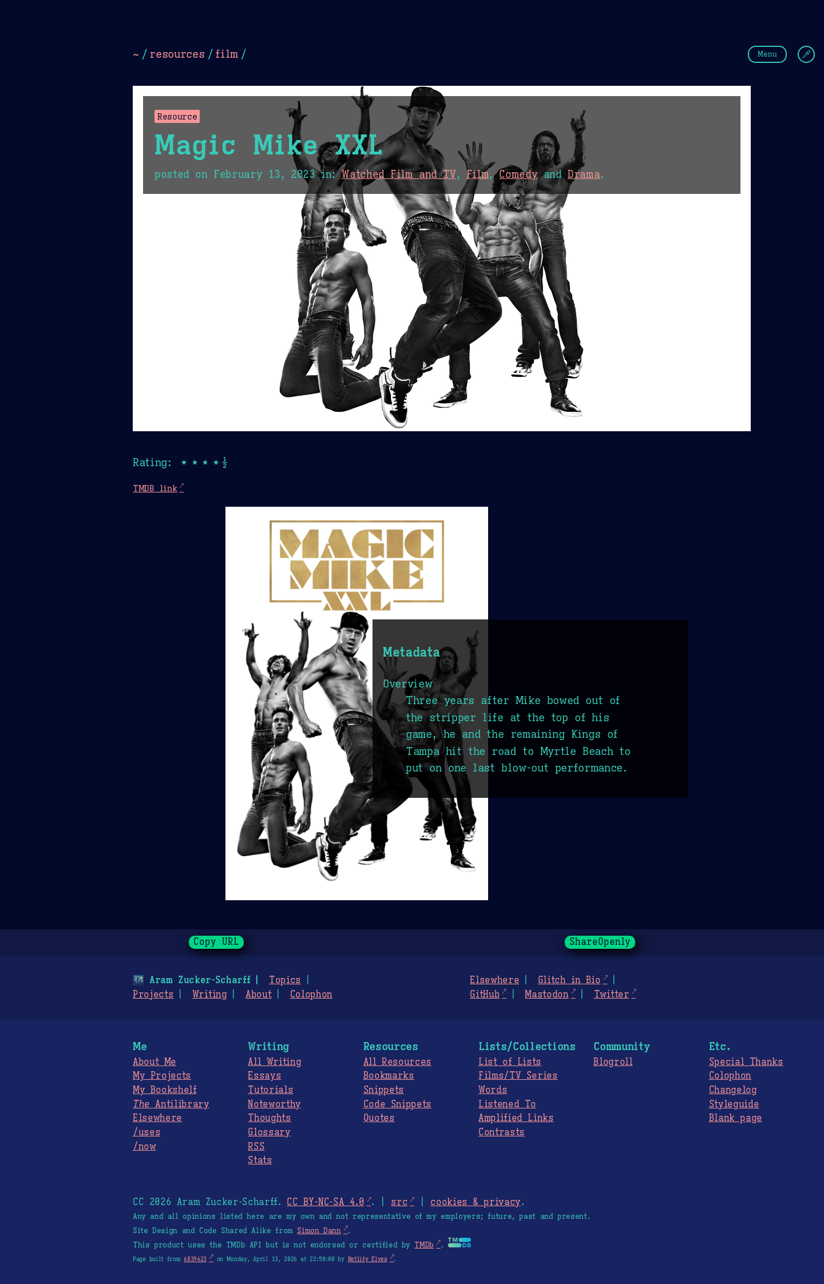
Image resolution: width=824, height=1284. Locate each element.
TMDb (424, 1245)
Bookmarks (388, 1076)
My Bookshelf (165, 1090)
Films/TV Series (518, 1076)
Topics (285, 980)
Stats (260, 1160)
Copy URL (216, 942)
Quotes (379, 1118)
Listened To (507, 1104)
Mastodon (546, 994)
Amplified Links (516, 1118)
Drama (584, 174)
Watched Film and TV (399, 174)
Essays (264, 1076)
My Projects (162, 1076)
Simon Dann (318, 1230)
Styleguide (734, 1104)
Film (477, 174)
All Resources (397, 1062)
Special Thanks (746, 1062)
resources (176, 54)
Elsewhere (494, 980)
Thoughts (269, 1118)
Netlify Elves (367, 1259)
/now (144, 1146)
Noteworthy (274, 1104)
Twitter (611, 994)
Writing (209, 994)
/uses (146, 1132)
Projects (153, 994)
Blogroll (612, 1062)
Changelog (733, 1090)
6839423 (195, 1259)
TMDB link (155, 488)
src (399, 1202)
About (258, 994)
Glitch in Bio (569, 980)
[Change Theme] (806, 54)
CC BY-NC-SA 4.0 (325, 1202)
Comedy (518, 174)
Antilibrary (171, 1104)
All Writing (274, 1062)
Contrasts (501, 1132)
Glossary (269, 1132)
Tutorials (270, 1090)
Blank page (735, 1118)
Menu (767, 54)
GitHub (485, 994)
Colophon (311, 994)
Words (492, 1090)
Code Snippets (397, 1104)
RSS (256, 1146)
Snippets (383, 1090)
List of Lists (509, 1062)
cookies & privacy (475, 1202)
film (226, 54)
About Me (154, 1062)
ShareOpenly (600, 942)
